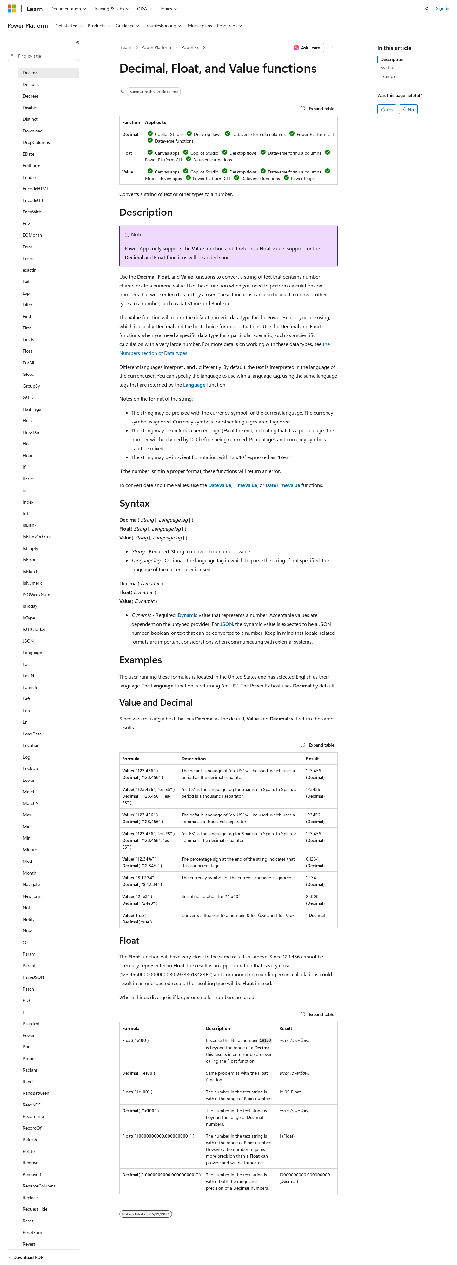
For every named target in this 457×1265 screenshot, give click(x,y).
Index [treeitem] (28, 502)
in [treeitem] (24, 490)
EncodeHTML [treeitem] (36, 189)
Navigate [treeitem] (31, 884)
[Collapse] (77, 42)
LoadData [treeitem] (32, 734)
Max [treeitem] (27, 815)
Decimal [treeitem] (30, 73)
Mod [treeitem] (27, 861)
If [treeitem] (24, 467)
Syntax (387, 67)
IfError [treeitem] (29, 479)
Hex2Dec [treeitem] (31, 432)
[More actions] (332, 48)
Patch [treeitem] (28, 989)
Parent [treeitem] (29, 966)
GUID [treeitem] (28, 397)
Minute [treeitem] (30, 850)
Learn (126, 47)
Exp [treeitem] (26, 293)
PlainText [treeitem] (31, 1023)
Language (194, 384)
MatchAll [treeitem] (31, 803)
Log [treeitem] (26, 757)
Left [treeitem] (26, 699)
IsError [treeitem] (29, 560)
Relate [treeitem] (29, 1151)
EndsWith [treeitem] (32, 212)
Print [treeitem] (27, 1047)
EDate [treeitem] (28, 154)
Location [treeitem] (31, 745)
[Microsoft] (12, 8)
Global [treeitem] (29, 374)
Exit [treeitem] (26, 281)
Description (392, 59)
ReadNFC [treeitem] (32, 1105)
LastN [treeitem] (28, 676)
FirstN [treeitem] (28, 339)
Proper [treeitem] (29, 1058)
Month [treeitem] (29, 873)
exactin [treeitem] (29, 270)
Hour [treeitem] (28, 455)
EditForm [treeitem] (31, 165)
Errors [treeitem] (28, 258)
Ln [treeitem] (25, 722)
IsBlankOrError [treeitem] (37, 536)
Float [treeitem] (27, 351)
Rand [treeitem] (28, 1082)
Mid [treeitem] (26, 826)
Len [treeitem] (26, 710)
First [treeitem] (27, 328)
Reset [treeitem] (28, 1221)
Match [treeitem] (29, 791)
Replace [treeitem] (30, 1197)
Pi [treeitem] (24, 1012)
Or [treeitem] (25, 942)
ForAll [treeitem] (28, 363)
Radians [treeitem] (30, 1070)
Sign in (442, 8)
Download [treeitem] (33, 131)
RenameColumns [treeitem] (39, 1186)
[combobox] (43, 56)
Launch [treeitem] (30, 687)
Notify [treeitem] (29, 919)
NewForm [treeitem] (32, 896)
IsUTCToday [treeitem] (34, 629)
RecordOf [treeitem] (32, 1128)
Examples (389, 76)
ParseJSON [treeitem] (33, 977)
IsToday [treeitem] (30, 606)
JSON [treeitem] (28, 641)
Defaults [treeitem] (31, 84)
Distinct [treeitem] (30, 119)
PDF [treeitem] (27, 1000)
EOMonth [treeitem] (32, 235)
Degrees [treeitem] (31, 96)
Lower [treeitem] (29, 780)
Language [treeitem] (32, 652)
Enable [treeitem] (29, 177)
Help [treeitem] (27, 420)
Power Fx (190, 47)
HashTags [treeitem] (32, 409)
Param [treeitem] (29, 954)
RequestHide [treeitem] (35, 1209)
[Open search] (427, 8)
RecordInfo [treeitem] (33, 1116)
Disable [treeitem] (30, 108)
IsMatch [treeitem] (31, 571)
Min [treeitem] (26, 838)
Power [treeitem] (29, 1035)
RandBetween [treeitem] (36, 1093)
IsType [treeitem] (29, 618)
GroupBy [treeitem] (31, 386)
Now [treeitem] (27, 931)
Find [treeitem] (27, 316)
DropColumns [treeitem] (36, 142)
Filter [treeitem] (27, 304)
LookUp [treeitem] (30, 768)
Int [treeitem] (25, 513)
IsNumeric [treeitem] (33, 583)
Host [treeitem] (27, 444)
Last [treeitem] (27, 664)
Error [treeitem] (27, 247)
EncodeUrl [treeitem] (33, 200)
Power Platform (156, 47)
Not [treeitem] (26, 907)
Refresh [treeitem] (30, 1139)
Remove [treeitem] (30, 1163)
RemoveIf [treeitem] (32, 1174)
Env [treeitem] (26, 223)
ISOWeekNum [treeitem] (36, 595)
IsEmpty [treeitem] (30, 548)
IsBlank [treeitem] (29, 525)
